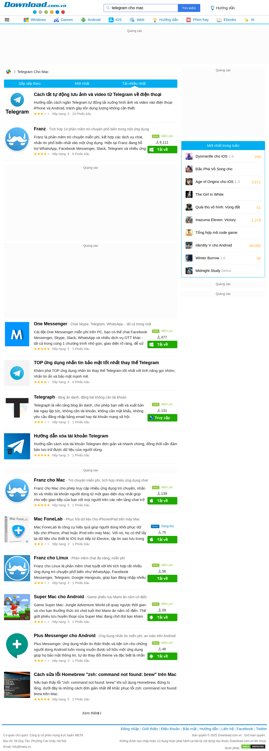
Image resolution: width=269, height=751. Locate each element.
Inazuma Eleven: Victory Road (216, 221)
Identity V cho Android (214, 247)
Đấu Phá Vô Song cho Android (214, 170)
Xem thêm (90, 713)
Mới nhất (82, 83)
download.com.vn (35, 7)
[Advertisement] (134, 45)
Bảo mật (190, 729)
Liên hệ (227, 729)
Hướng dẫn (225, 8)
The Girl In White (210, 194)
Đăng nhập (130, 729)
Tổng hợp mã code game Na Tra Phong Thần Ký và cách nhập (217, 234)
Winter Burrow (210, 258)
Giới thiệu (150, 729)
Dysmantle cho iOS (215, 156)
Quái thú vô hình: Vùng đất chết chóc (218, 209)
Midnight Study (213, 270)
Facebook (245, 729)
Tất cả (10, 20)
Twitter (261, 729)
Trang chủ (8, 72)
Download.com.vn (230, 735)
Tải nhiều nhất (134, 83)
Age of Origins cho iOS (218, 181)
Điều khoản (170, 729)
